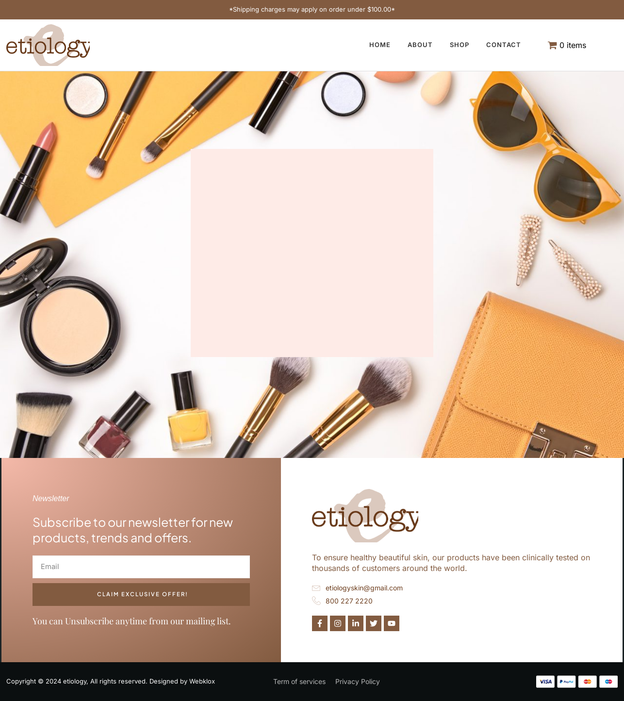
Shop (459, 45)
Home (380, 45)
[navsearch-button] (613, 35)
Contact (503, 45)
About (420, 45)
